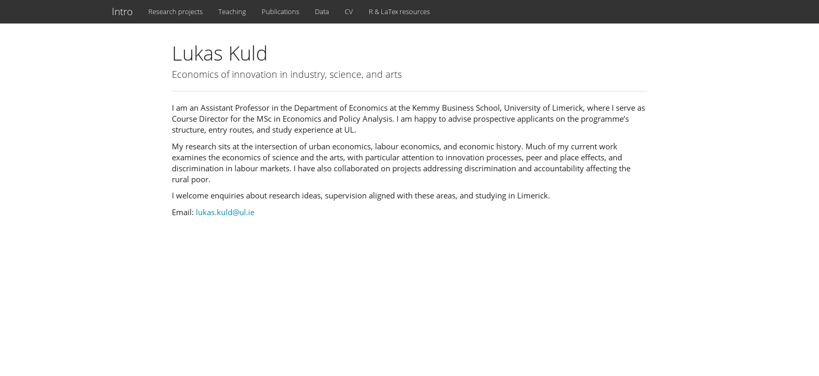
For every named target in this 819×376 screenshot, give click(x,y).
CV (349, 11)
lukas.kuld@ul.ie (225, 212)
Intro (122, 11)
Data (322, 11)
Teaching (232, 11)
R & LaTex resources (399, 11)
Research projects (175, 11)
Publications (280, 11)
